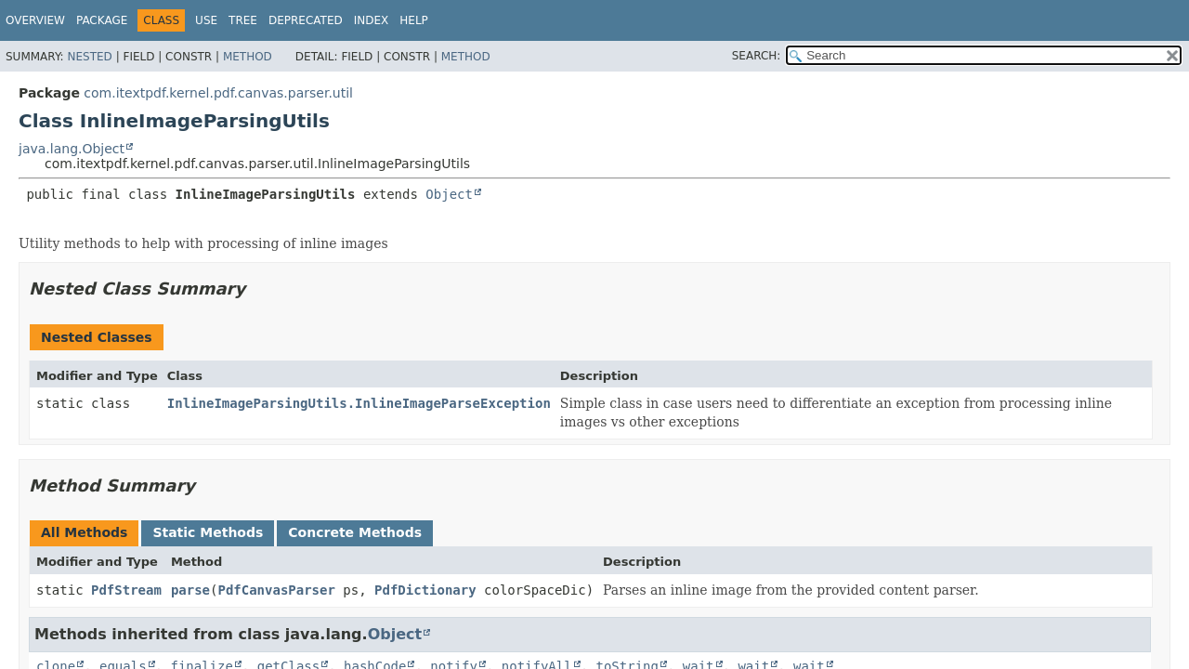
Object (449, 194)
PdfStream (126, 590)
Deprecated (305, 20)
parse (190, 590)
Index (371, 20)
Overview (35, 20)
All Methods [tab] (84, 532)
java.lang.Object (71, 148)
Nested (89, 56)
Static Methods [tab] (207, 532)
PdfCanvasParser (275, 590)
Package (101, 20)
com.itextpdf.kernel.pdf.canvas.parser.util (218, 92)
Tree (243, 20)
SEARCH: (756, 55)
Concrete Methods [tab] (355, 532)
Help (413, 20)
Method (247, 56)
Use (206, 20)
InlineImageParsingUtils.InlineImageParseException (359, 403)
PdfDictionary (425, 590)
